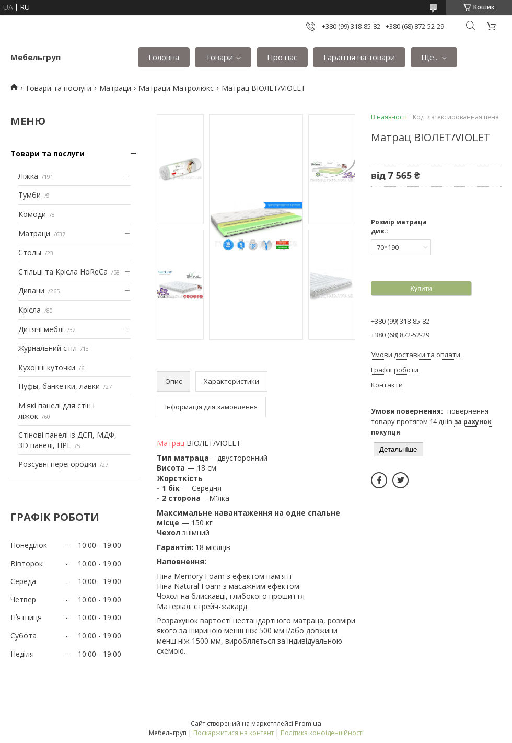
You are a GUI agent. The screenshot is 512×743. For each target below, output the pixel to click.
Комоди (32, 214)
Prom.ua (308, 723)
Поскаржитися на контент (233, 732)
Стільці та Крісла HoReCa (63, 272)
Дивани (31, 290)
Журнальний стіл (47, 348)
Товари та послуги (58, 88)
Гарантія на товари (359, 57)
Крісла (29, 310)
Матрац (170, 443)
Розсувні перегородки (57, 464)
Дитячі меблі (41, 329)
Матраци (115, 88)
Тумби (29, 195)
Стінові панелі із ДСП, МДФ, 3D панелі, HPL (67, 440)
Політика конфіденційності (322, 732)
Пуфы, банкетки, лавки (59, 386)
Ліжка (28, 176)
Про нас (282, 57)
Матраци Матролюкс (176, 88)
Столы (29, 252)
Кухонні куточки (46, 367)
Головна (163, 57)
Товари (219, 57)
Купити (421, 288)
